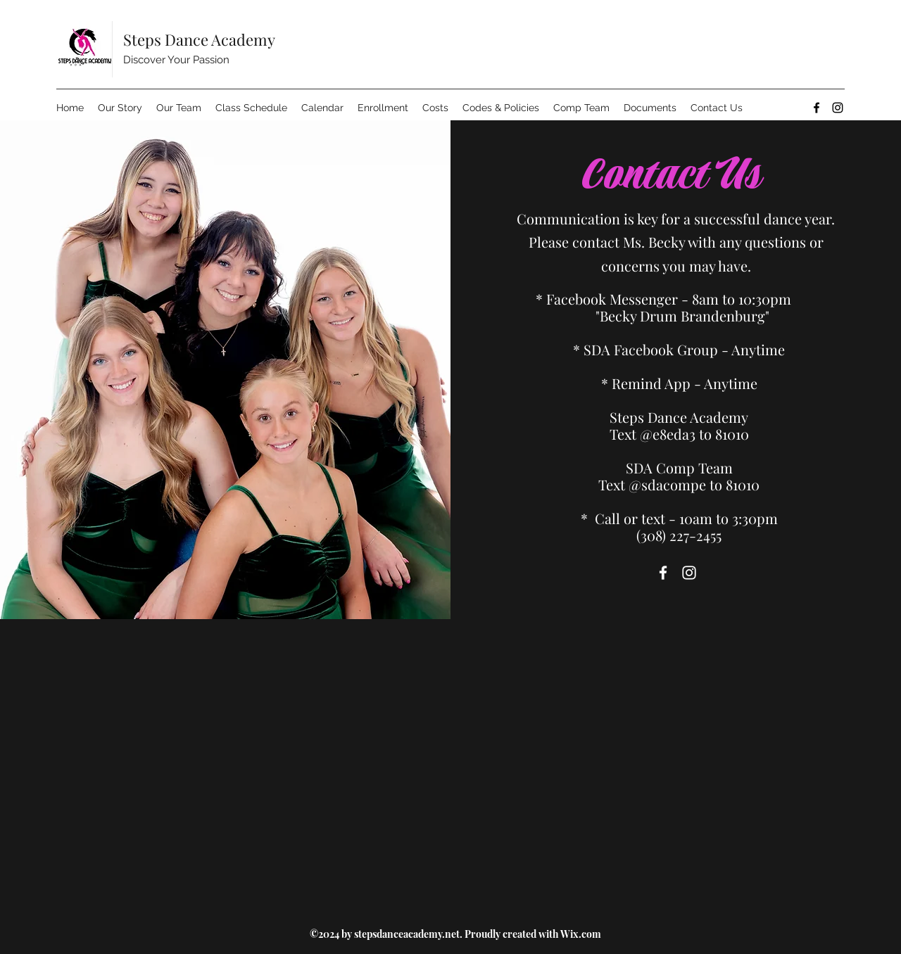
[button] (435, 107)
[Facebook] (816, 108)
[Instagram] (838, 108)
